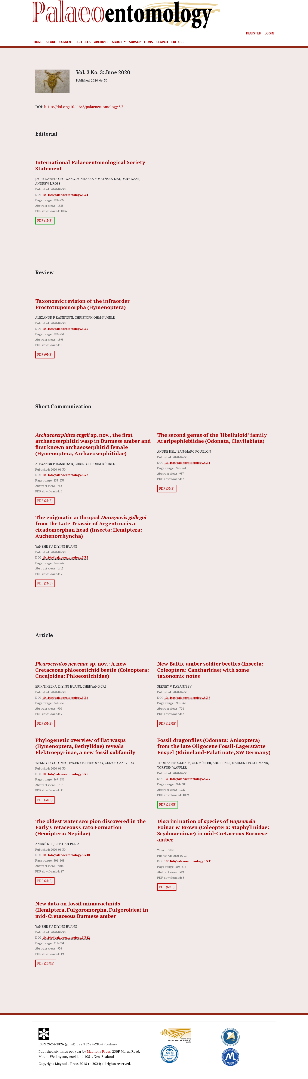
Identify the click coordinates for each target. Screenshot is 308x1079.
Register (253, 33)
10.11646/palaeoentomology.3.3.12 (66, 937)
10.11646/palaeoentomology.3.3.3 (65, 475)
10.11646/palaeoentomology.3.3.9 (187, 779)
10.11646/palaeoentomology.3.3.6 (65, 698)
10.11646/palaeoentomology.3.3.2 (65, 329)
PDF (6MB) (167, 887)
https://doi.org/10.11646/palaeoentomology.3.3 (83, 106)
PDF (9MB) (45, 354)
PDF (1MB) (45, 220)
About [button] (117, 42)
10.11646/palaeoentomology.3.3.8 (65, 774)
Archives (101, 42)
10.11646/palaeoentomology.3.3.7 (187, 698)
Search (162, 42)
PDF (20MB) (45, 963)
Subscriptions (141, 42)
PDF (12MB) (167, 723)
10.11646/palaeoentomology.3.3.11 (188, 861)
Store (51, 42)
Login (269, 33)
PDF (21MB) (167, 805)
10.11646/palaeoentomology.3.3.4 (187, 463)
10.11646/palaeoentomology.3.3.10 (66, 855)
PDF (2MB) (45, 501)
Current (66, 42)
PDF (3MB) (45, 723)
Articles (84, 42)
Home (38, 42)
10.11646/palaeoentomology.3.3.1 (65, 195)
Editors (177, 42)
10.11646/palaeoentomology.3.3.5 (65, 557)
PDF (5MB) (167, 488)
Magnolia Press (98, 1051)
